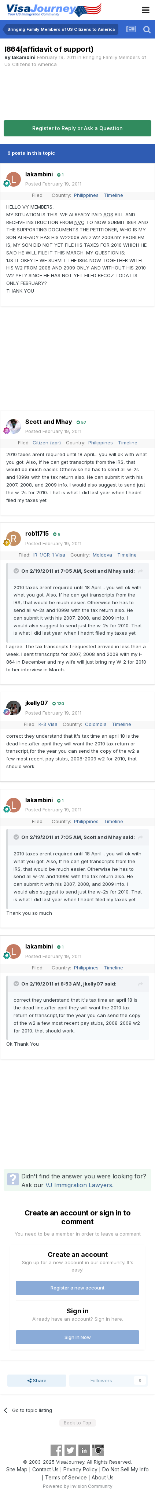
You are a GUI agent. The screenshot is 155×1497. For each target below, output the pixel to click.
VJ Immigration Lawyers (78, 1185)
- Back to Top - (77, 1423)
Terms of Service (66, 1477)
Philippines (86, 195)
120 (58, 703)
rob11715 (37, 533)
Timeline (113, 195)
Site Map (16, 1469)
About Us (103, 1477)
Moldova (102, 555)
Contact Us (45, 1469)
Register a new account (77, 1288)
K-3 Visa (48, 724)
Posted (53, 184)
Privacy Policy (80, 1469)
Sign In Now (77, 1337)
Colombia (96, 724)
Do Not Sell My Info (125, 1469)
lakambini (24, 57)
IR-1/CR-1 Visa (49, 555)
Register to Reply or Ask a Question (77, 128)
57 (81, 422)
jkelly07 (36, 703)
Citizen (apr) (47, 442)
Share (37, 1380)
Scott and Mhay (48, 421)
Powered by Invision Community (77, 1486)
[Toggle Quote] (17, 571)
